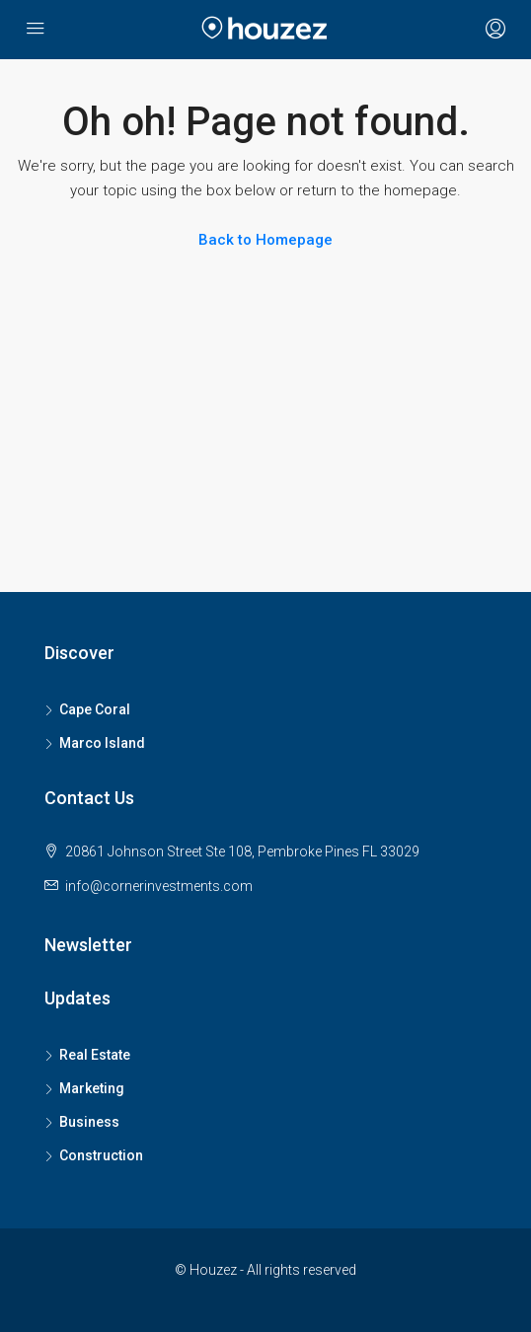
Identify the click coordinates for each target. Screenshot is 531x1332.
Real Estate (94, 1055)
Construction (101, 1155)
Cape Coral (94, 709)
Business (89, 1122)
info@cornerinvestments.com (159, 886)
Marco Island (102, 743)
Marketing (91, 1088)
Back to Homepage (265, 240)
